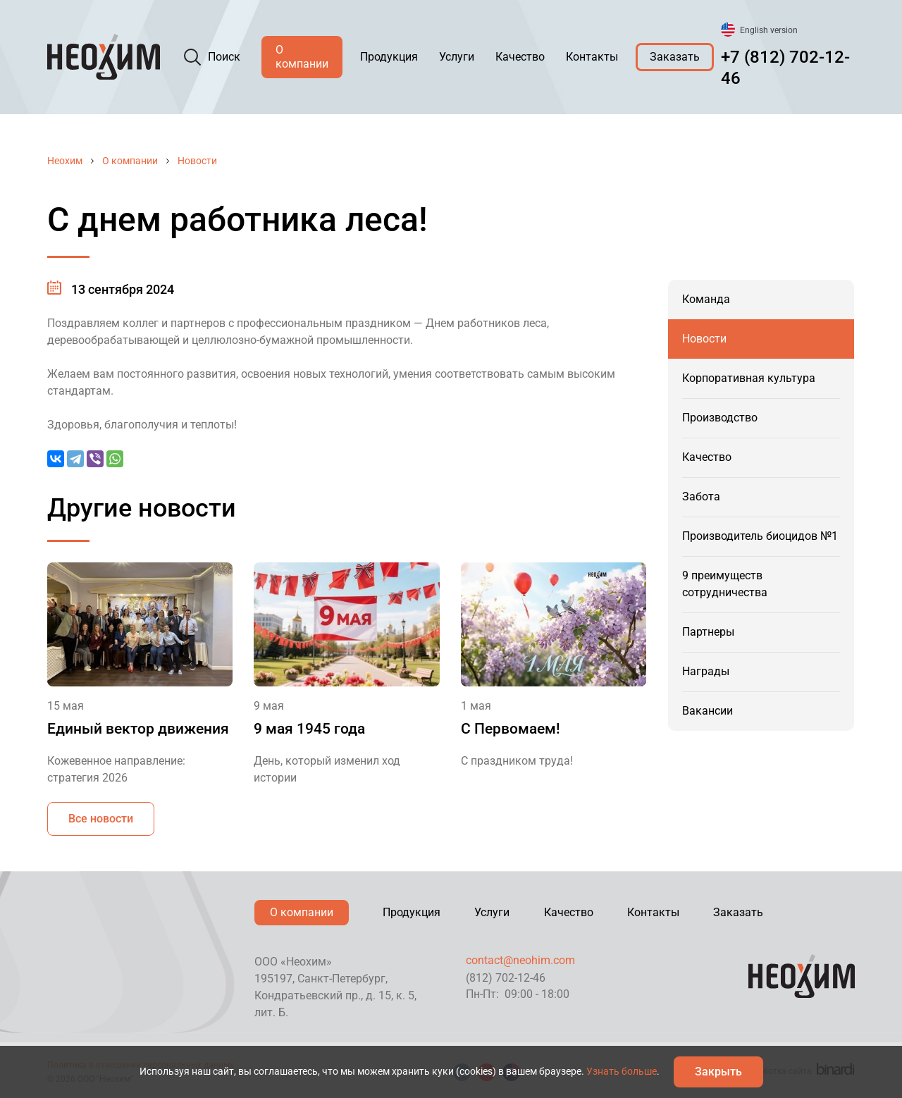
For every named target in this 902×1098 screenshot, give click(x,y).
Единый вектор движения (138, 728)
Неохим (64, 160)
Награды (705, 671)
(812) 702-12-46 (505, 978)
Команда (706, 299)
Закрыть (718, 1071)
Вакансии (707, 710)
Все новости (100, 818)
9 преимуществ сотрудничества (724, 584)
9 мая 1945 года (309, 728)
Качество (520, 56)
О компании (302, 56)
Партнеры (708, 632)
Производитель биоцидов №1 (760, 536)
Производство (720, 417)
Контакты (592, 56)
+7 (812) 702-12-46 (785, 67)
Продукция (389, 56)
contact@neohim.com (520, 960)
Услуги (456, 56)
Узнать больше (621, 1071)
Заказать (675, 56)
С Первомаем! (510, 728)
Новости (197, 160)
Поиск (224, 56)
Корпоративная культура (748, 378)
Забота (701, 496)
